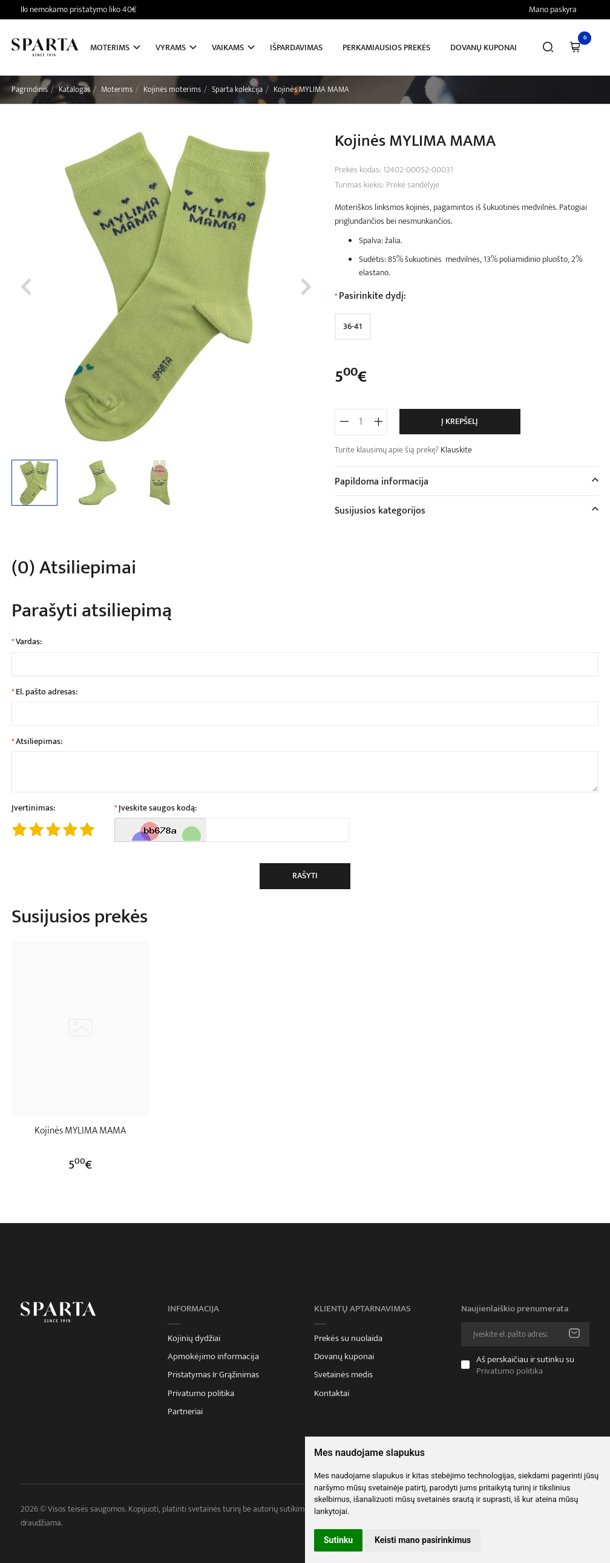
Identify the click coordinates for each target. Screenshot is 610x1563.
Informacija (193, 1309)
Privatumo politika (201, 1393)
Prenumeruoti (574, 1334)
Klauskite (456, 450)
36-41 (352, 326)
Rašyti (305, 876)
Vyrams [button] (171, 47)
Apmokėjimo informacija (213, 1356)
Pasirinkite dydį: (372, 296)
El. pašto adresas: (46, 692)
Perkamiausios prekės (386, 47)
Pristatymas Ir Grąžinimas (213, 1375)
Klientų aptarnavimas (362, 1309)
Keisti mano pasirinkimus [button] (423, 1540)
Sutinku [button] (338, 1540)
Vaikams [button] (228, 47)
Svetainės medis (343, 1375)
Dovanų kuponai (483, 47)
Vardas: (29, 641)
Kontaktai (331, 1393)
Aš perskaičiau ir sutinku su (525, 1365)
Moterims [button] (110, 47)
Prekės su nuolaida (348, 1338)
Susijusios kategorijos (380, 511)
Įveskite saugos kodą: (158, 808)
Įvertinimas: (33, 808)
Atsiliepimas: (39, 741)
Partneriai (185, 1411)
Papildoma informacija (381, 482)
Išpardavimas (296, 47)
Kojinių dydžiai (194, 1338)
